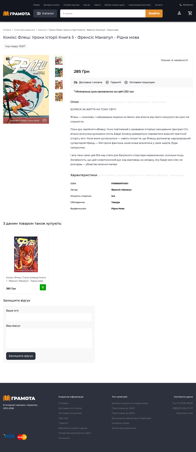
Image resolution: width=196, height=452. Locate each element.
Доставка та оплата (51, 5)
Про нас (86, 5)
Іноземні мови (120, 423)
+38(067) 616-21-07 (182, 408)
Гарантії (97, 5)
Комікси (42, 30)
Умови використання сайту (140, 5)
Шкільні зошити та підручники (130, 403)
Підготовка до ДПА (123, 413)
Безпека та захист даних (114, 5)
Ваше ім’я (49, 315)
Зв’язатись (186, 5)
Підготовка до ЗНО (123, 408)
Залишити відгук (21, 356)
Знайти (154, 13)
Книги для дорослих (24, 30)
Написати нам (184, 413)
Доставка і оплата (90, 82)
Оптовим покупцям (71, 5)
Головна (36, 5)
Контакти (159, 5)
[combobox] (102, 13)
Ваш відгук (49, 336)
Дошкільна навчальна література (131, 418)
